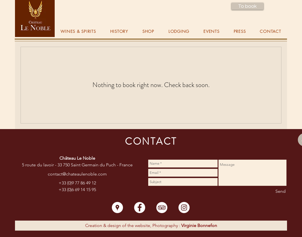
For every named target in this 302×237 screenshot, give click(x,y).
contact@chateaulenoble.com (77, 174)
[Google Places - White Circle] (117, 207)
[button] (247, 6)
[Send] (280, 191)
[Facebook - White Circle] (139, 207)
